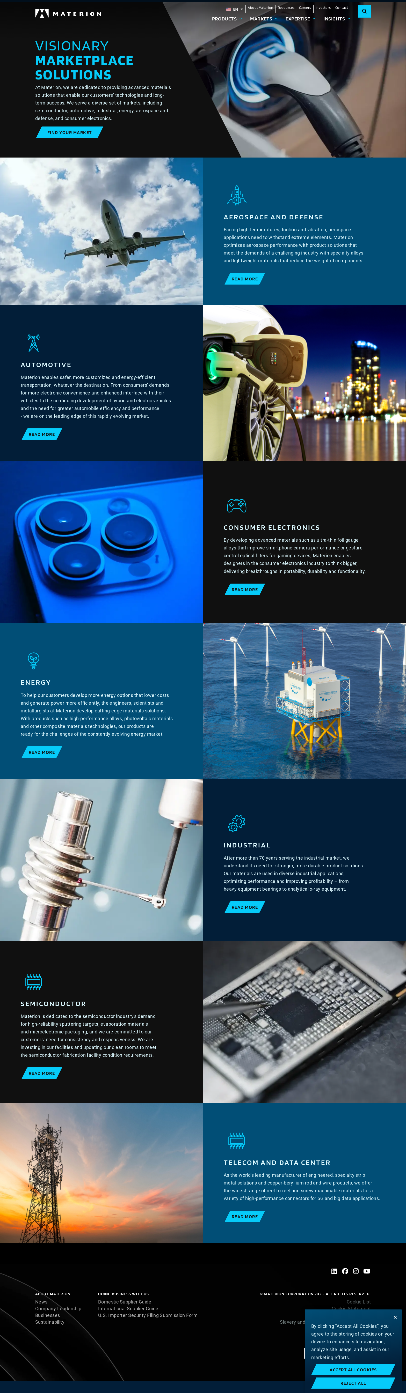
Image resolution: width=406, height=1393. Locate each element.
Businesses (47, 1315)
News (41, 1302)
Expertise (298, 19)
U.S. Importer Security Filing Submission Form (148, 1315)
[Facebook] (345, 1272)
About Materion (260, 7)
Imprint (363, 1342)
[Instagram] (356, 1272)
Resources (286, 7)
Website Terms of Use (347, 1328)
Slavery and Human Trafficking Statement (325, 1322)
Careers (305, 7)
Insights (334, 19)
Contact (341, 7)
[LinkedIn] (334, 1272)
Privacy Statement (351, 1315)
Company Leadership (58, 1308)
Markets (261, 19)
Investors (323, 7)
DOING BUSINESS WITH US (123, 1293)
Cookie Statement (351, 1308)
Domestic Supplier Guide (124, 1302)
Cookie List (359, 1302)
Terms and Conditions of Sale (339, 1335)
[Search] (364, 11)
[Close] (395, 1340)
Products (224, 19)
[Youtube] (367, 1272)
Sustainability (49, 1322)
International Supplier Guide (128, 1308)
